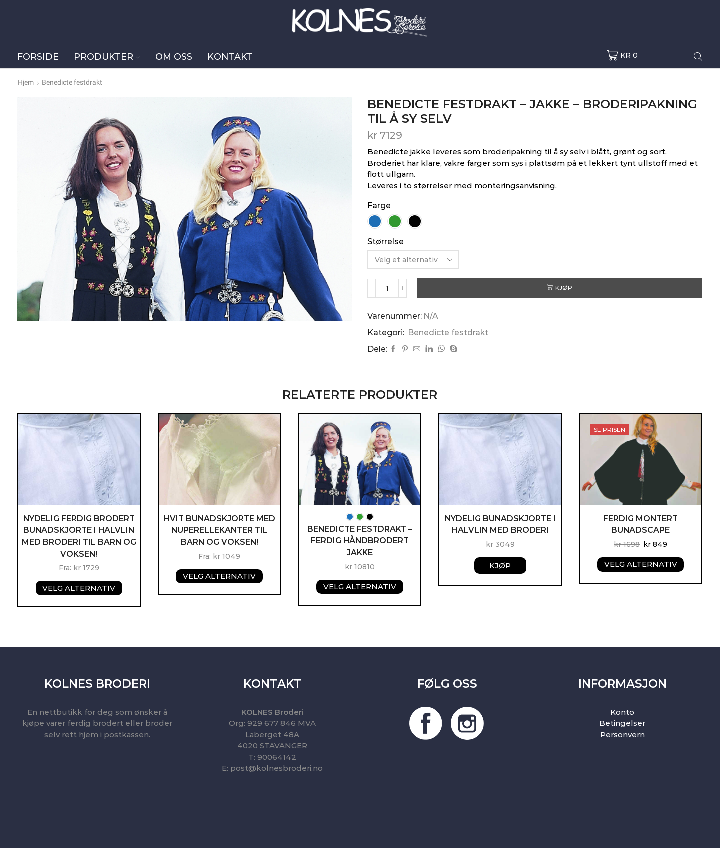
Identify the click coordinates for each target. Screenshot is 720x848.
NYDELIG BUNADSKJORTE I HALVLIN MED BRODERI (500, 524)
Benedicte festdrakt (72, 82)
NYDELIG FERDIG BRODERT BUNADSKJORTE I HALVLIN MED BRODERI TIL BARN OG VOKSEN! (79, 536)
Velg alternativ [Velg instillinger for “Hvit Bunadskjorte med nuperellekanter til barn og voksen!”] (219, 576)
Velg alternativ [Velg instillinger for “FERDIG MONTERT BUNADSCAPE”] (641, 564)
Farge (379, 205)
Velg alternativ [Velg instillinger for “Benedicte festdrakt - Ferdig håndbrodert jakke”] (360, 587)
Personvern (622, 735)
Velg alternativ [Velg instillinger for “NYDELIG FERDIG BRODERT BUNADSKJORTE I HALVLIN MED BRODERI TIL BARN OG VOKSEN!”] (79, 588)
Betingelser (623, 723)
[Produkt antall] (387, 288)
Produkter (107, 57)
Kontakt (230, 57)
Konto (622, 712)
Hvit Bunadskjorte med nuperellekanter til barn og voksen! (220, 530)
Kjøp (564, 288)
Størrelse (386, 241)
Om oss (174, 57)
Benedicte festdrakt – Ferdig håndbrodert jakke (359, 541)
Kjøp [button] (500, 565)
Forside (38, 57)
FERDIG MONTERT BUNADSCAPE (641, 524)
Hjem (26, 82)
